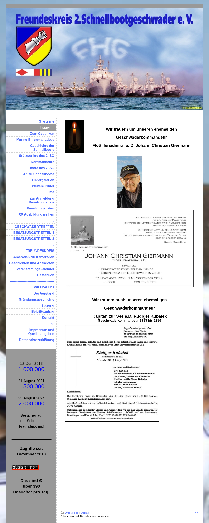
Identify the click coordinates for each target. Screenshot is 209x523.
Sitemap (84, 513)
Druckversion (70, 513)
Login (195, 512)
